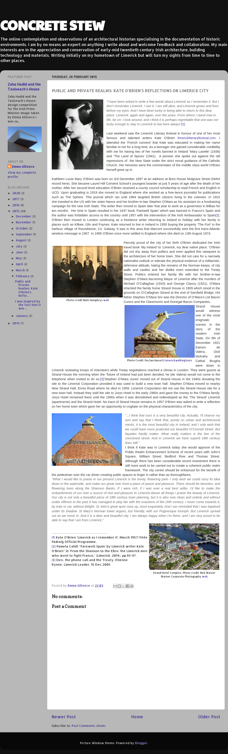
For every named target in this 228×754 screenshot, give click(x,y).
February (23, 276)
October (22, 228)
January (22, 316)
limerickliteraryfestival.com (197, 138)
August (21, 240)
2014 (16, 323)
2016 (16, 205)
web (106, 300)
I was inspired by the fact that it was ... (28, 304)
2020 (16, 193)
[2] (217, 215)
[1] (183, 124)
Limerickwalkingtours (178, 360)
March (21, 270)
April (20, 264)
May (19, 258)
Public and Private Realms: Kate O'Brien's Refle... (26, 288)
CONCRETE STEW (52, 25)
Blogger (141, 743)
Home (137, 716)
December (24, 216)
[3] (102, 379)
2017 (16, 199)
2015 (16, 211)
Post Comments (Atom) (89, 726)
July (19, 246)
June (20, 252)
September (24, 234)
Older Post (209, 716)
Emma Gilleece (23, 166)
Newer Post (64, 716)
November (24, 222)
